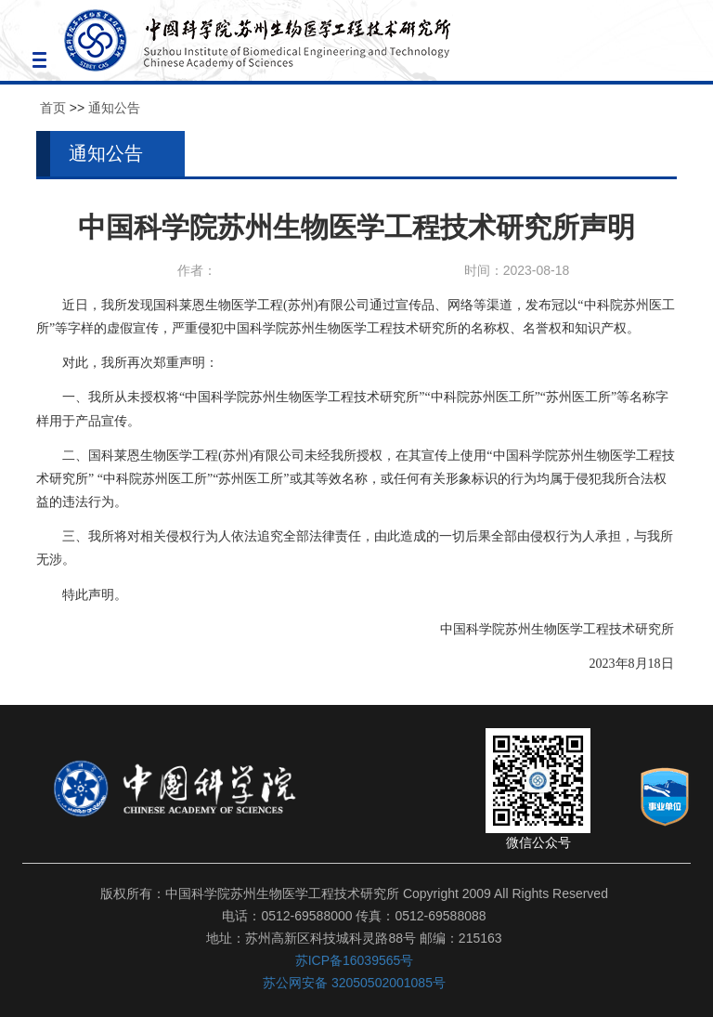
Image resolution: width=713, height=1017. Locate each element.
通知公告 (114, 107)
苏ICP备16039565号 (354, 960)
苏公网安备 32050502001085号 (354, 982)
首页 (53, 107)
